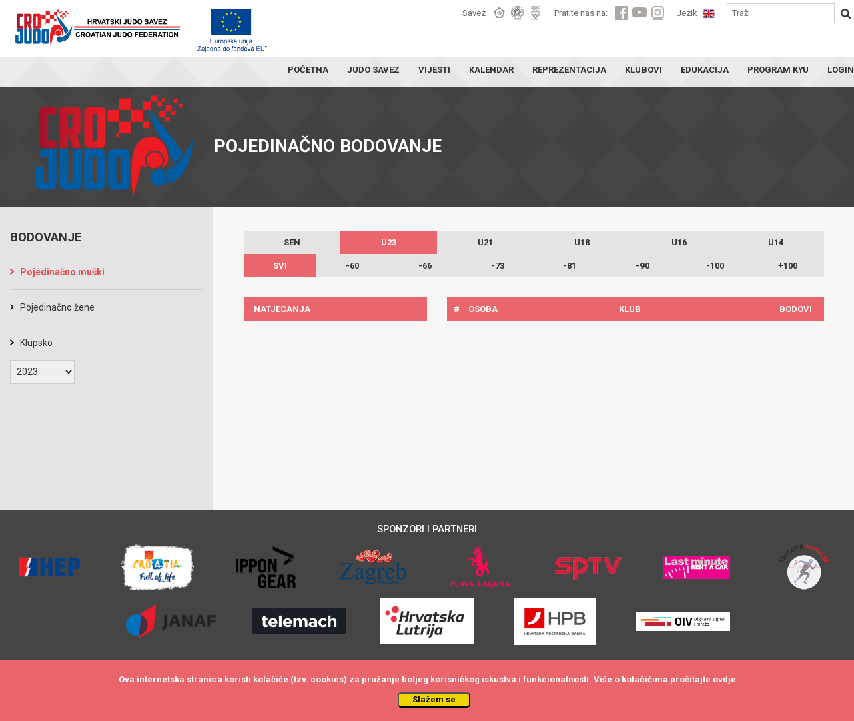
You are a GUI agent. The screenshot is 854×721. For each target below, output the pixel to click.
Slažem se (434, 699)
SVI (280, 266)
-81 (569, 266)
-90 (642, 266)
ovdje (724, 679)
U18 (582, 242)
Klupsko (36, 342)
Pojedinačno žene (57, 307)
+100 (787, 266)
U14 (775, 242)
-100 (715, 266)
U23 (388, 242)
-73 (497, 266)
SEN (292, 242)
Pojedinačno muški (62, 272)
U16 (679, 242)
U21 (485, 242)
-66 (425, 266)
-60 (352, 266)
